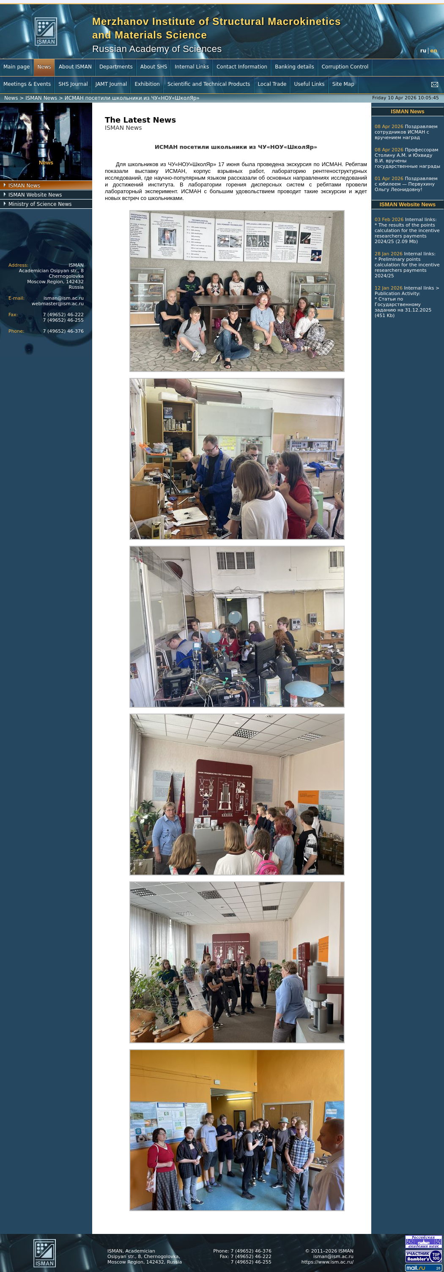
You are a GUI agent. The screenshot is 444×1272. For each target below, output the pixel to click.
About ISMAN (75, 67)
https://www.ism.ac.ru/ (327, 1262)
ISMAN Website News (35, 195)
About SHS (153, 67)
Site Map (343, 84)
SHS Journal (73, 84)
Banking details (294, 67)
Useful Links (309, 84)
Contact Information (242, 67)
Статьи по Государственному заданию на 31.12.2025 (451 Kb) (403, 307)
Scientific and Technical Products (208, 84)
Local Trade (272, 84)
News (44, 67)
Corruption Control (345, 67)
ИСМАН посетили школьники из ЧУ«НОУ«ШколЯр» (132, 98)
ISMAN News (41, 98)
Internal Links (192, 67)
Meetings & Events (27, 84)
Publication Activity (397, 293)
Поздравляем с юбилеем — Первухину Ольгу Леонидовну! (406, 184)
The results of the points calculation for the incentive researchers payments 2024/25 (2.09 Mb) (407, 233)
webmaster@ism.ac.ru (58, 303)
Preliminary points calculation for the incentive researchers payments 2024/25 (407, 268)
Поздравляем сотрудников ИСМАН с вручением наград (406, 132)
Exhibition (147, 84)
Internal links (420, 219)
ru (423, 51)
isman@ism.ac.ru (64, 298)
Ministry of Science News (40, 204)
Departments (116, 67)
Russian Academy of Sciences (157, 49)
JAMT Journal (111, 84)
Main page (16, 67)
